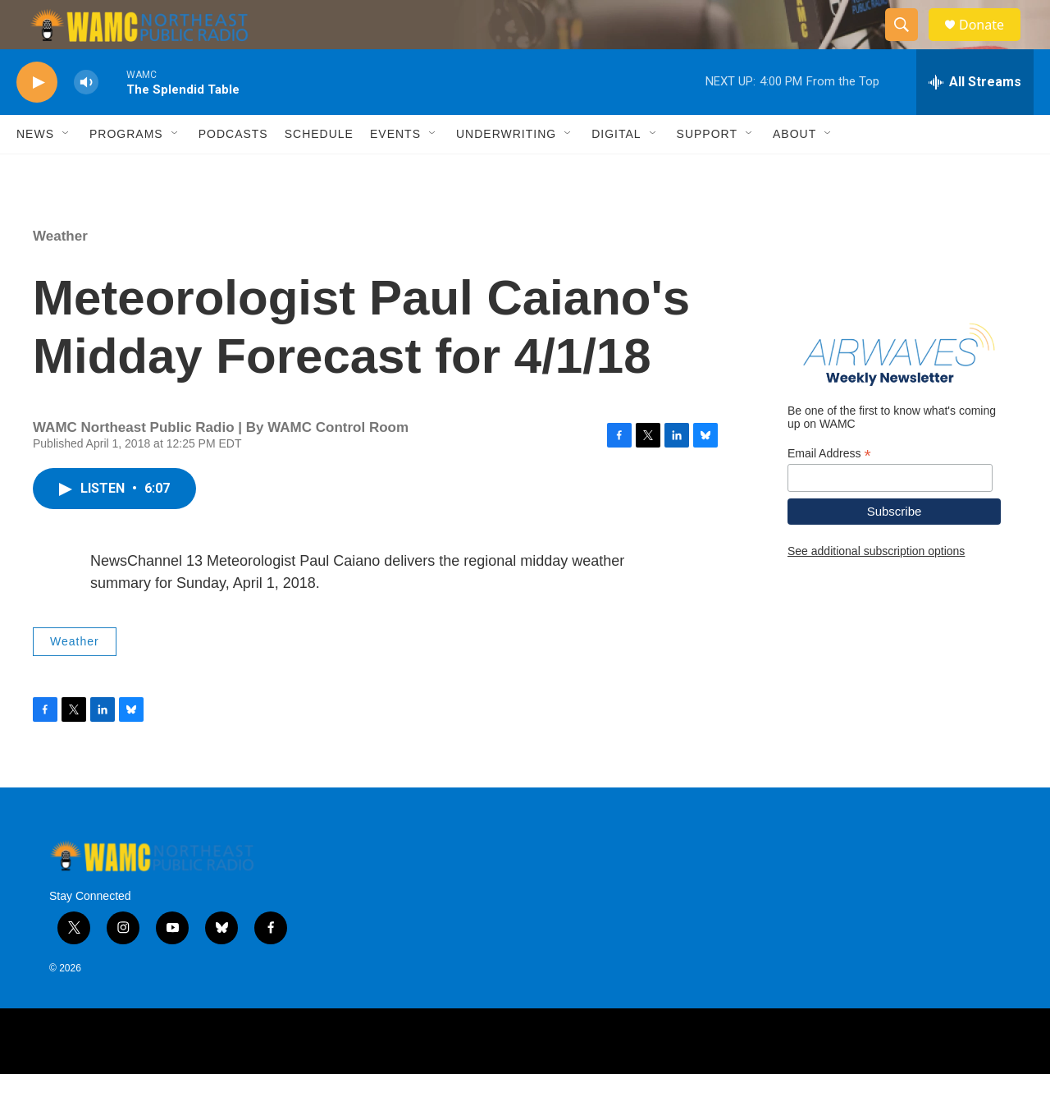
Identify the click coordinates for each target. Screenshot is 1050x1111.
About (794, 170)
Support (707, 170)
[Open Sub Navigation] (66, 170)
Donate (991, 43)
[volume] (86, 119)
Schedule (319, 170)
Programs (126, 170)
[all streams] (975, 119)
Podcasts (233, 170)
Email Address (829, 490)
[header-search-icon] (908, 43)
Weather (60, 273)
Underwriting (506, 170)
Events (395, 170)
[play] (37, 119)
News (35, 170)
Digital (616, 170)
